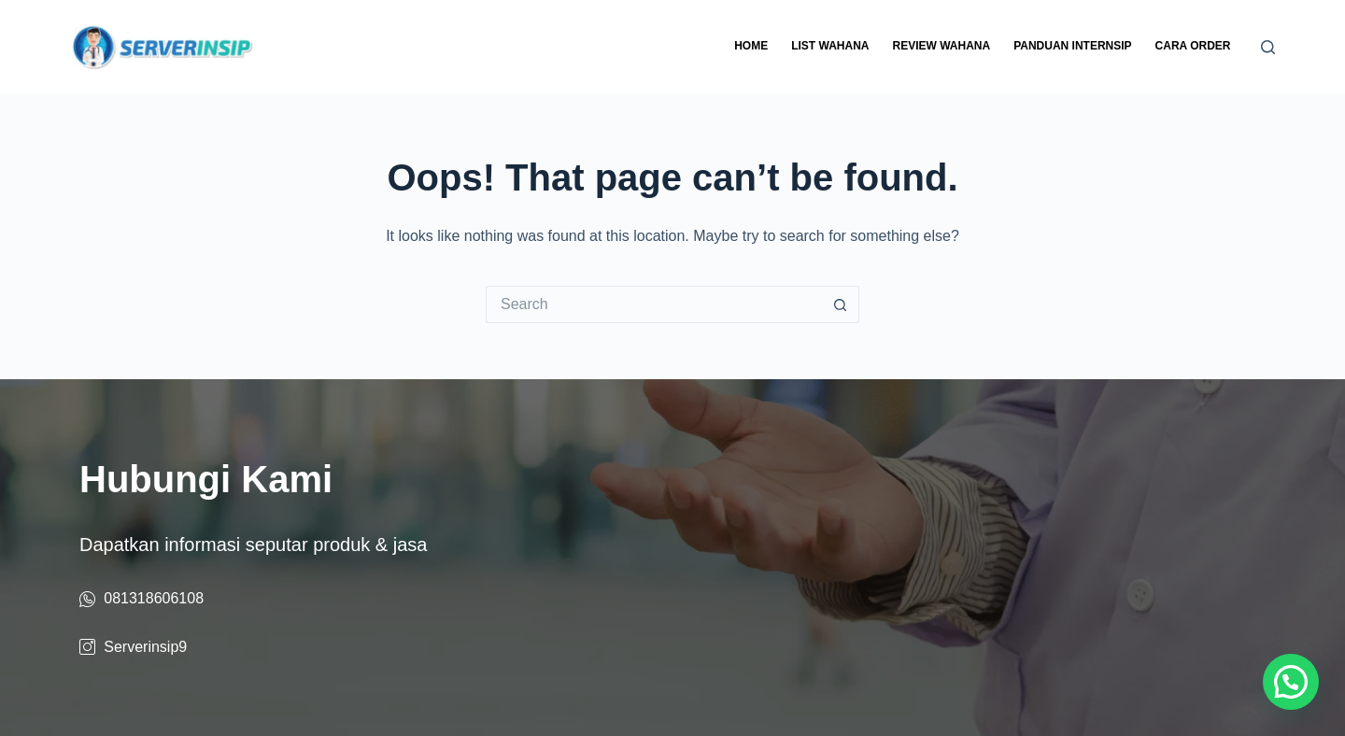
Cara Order (1193, 45)
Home (751, 45)
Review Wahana (941, 45)
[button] (1291, 682)
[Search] (1268, 47)
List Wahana (830, 45)
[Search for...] (654, 304)
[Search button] (840, 304)
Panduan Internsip (1072, 45)
